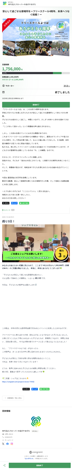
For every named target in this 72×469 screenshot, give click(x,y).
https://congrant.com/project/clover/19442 (18, 382)
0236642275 (8, 437)
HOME (4, 210)
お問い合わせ (9, 434)
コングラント (29, 458)
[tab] (4, 210)
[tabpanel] (36, 308)
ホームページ (9, 440)
